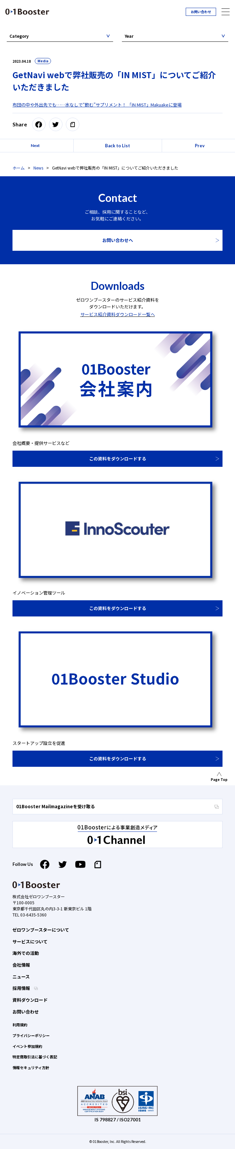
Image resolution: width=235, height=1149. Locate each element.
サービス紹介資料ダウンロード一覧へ (117, 314)
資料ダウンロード (30, 1000)
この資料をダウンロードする (117, 458)
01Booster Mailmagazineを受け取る (117, 806)
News (38, 168)
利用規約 (19, 1024)
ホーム (18, 168)
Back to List (117, 145)
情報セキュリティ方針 (30, 1067)
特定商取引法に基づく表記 (34, 1056)
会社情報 (21, 965)
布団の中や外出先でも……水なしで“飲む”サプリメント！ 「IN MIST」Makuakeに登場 (97, 104)
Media (42, 60)
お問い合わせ (201, 11)
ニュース (21, 976)
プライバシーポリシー (31, 1035)
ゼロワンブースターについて (40, 930)
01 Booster (27, 11)
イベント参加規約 (27, 1046)
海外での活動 (25, 953)
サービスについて (30, 941)
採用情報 (21, 988)
